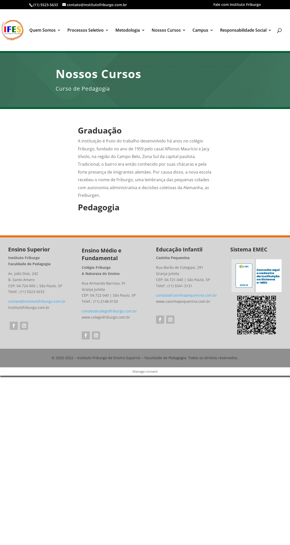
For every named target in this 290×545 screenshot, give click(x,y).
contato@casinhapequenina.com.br (186, 295)
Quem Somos (42, 30)
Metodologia (127, 30)
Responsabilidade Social (243, 30)
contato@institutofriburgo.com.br (37, 301)
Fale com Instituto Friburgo (237, 5)
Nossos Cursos (166, 30)
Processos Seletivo (85, 30)
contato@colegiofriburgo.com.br (109, 311)
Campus (200, 30)
